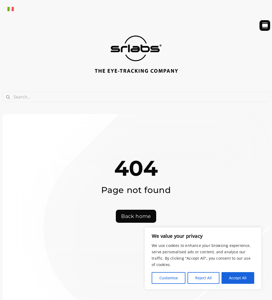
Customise (168, 277)
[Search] (8, 97)
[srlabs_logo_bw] (136, 38)
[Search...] (136, 97)
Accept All (237, 277)
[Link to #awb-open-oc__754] (265, 25)
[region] (202, 258)
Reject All (203, 277)
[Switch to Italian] (10, 9)
